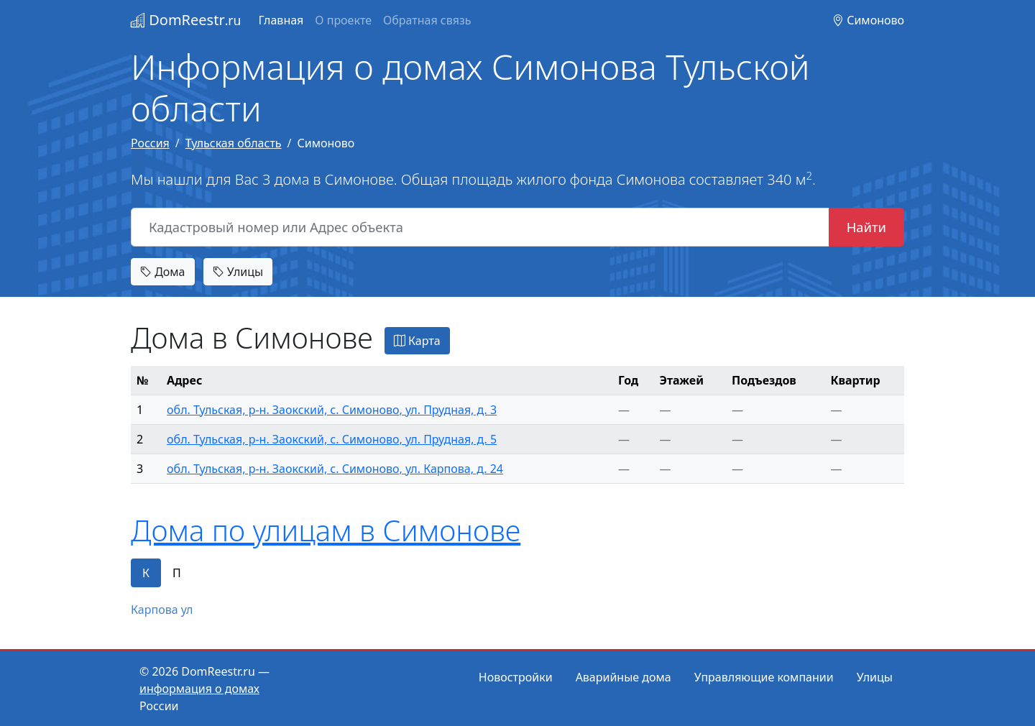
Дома (162, 272)
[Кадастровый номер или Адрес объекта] (480, 227)
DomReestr (186, 19)
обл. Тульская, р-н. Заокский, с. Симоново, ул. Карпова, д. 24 (335, 469)
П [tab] (176, 573)
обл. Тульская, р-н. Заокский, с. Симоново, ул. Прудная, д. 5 (332, 439)
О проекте (343, 20)
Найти (866, 227)
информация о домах (199, 689)
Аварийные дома (623, 677)
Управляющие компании (764, 677)
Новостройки (516, 677)
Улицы (238, 272)
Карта (417, 341)
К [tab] (146, 573)
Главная (280, 20)
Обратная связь (427, 20)
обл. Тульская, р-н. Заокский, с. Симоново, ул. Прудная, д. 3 (332, 410)
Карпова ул (162, 609)
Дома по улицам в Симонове (325, 530)
